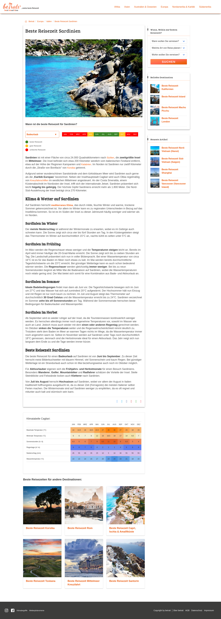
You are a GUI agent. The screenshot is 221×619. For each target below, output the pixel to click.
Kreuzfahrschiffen (40, 180)
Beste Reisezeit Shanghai (170, 171)
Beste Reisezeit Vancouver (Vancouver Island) (174, 183)
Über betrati (174, 610)
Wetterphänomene (38, 610)
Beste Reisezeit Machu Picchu (174, 109)
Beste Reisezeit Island (173, 96)
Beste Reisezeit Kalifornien (170, 87)
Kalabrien (86, 164)
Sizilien (111, 157)
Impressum (208, 610)
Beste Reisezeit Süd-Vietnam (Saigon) (173, 160)
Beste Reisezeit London (170, 120)
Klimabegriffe (22, 610)
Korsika (71, 167)
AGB (185, 610)
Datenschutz (195, 610)
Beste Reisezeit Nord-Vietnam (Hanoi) (173, 149)
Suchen (168, 61)
